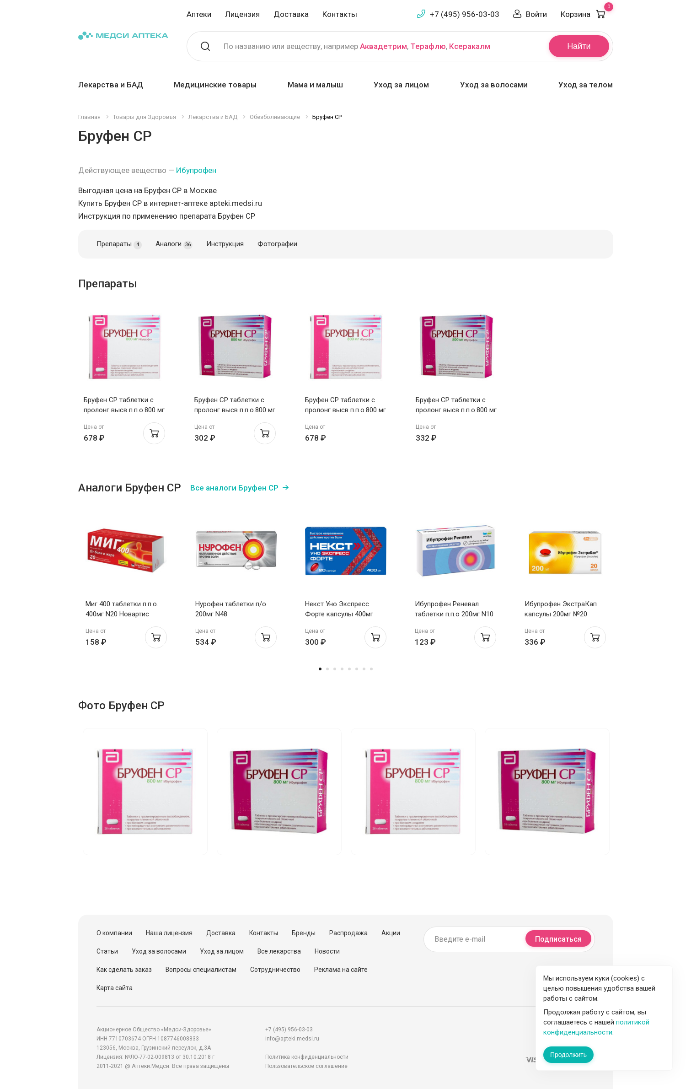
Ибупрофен (196, 170)
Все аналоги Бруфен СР (234, 487)
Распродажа (348, 933)
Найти (578, 46)
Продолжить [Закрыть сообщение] (568, 1054)
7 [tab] (364, 669)
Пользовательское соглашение (306, 1066)
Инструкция (225, 244)
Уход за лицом (401, 84)
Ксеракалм (469, 46)
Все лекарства (279, 951)
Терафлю (428, 46)
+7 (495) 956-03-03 (464, 14)
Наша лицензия (169, 933)
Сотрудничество (275, 969)
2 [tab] (327, 669)
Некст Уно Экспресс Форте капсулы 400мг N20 (339, 614)
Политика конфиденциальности (306, 1057)
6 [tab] (356, 669)
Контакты (339, 14)
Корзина (587, 14)
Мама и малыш (315, 84)
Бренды (304, 933)
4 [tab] (342, 669)
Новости (327, 951)
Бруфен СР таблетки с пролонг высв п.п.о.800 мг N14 (234, 410)
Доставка (291, 14)
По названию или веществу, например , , (357, 46)
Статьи (107, 951)
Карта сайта (114, 988)
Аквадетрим (383, 46)
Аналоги (174, 244)
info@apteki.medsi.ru (292, 1038)
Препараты (119, 244)
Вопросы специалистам (201, 969)
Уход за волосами (494, 84)
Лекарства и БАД (110, 84)
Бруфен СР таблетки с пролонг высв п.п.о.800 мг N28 (124, 410)
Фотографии (277, 244)
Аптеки (199, 14)
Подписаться (558, 939)
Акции (390, 933)
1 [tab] (320, 669)
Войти (536, 14)
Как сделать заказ (124, 969)
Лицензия (242, 14)
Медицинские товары (215, 84)
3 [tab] (334, 669)
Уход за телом (585, 84)
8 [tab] (371, 669)
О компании (114, 933)
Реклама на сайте (341, 969)
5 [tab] (349, 669)
